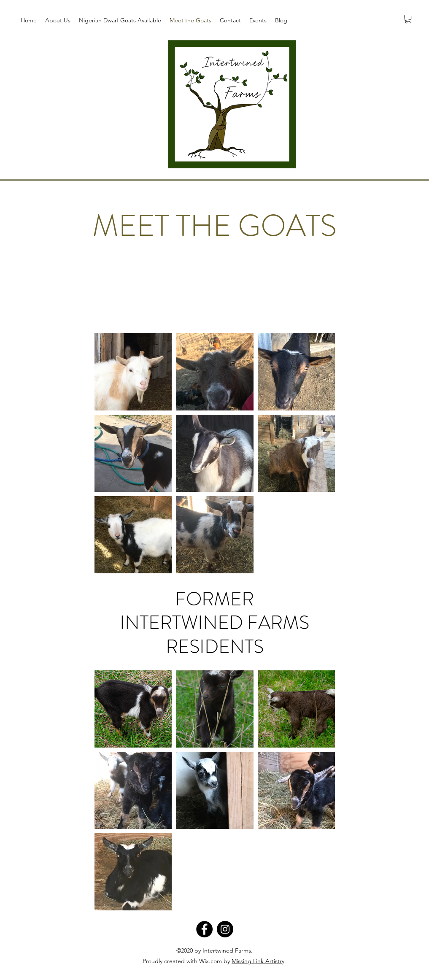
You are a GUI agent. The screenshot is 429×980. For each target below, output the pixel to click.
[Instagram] (225, 929)
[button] (408, 19)
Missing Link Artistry (258, 961)
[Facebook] (204, 929)
